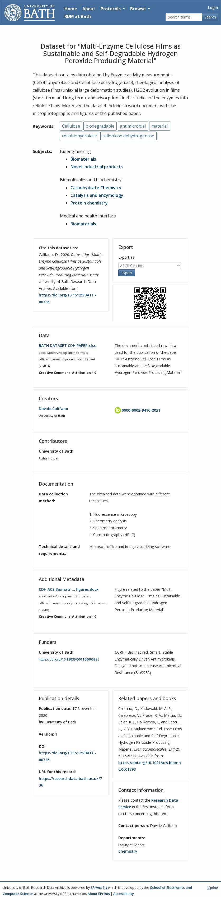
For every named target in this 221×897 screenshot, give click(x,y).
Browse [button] (138, 9)
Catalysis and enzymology (96, 195)
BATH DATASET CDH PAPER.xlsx (67, 345)
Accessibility (123, 893)
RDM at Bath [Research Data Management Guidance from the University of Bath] (77, 16)
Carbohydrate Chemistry (95, 187)
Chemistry (127, 851)
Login (213, 7)
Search (210, 17)
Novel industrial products (96, 167)
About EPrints (99, 893)
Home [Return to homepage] (70, 9)
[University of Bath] (29, 13)
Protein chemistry (89, 203)
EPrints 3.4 (99, 887)
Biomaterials (83, 159)
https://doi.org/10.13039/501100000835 (69, 659)
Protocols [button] (111, 9)
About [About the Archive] (88, 9)
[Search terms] (184, 17)
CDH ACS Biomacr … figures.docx (68, 589)
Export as (126, 257)
